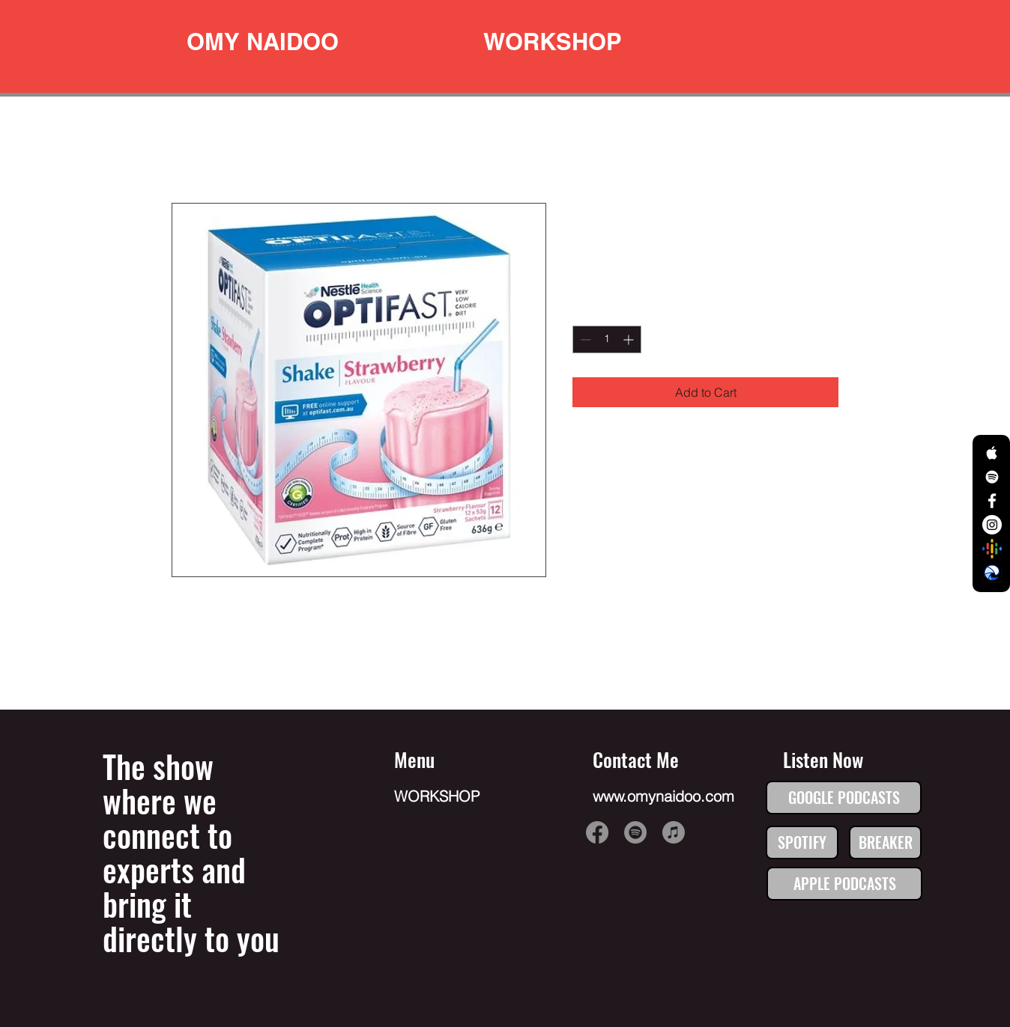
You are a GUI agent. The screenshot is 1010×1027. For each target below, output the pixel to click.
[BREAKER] (885, 842)
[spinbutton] (606, 339)
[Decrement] (584, 339)
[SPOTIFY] (802, 842)
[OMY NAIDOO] (263, 41)
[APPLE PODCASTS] (844, 883)
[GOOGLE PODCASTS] (844, 797)
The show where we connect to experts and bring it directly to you (191, 852)
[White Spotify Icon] (992, 477)
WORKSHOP (437, 796)
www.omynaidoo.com (663, 796)
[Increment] (629, 339)
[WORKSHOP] (553, 41)
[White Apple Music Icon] (992, 453)
